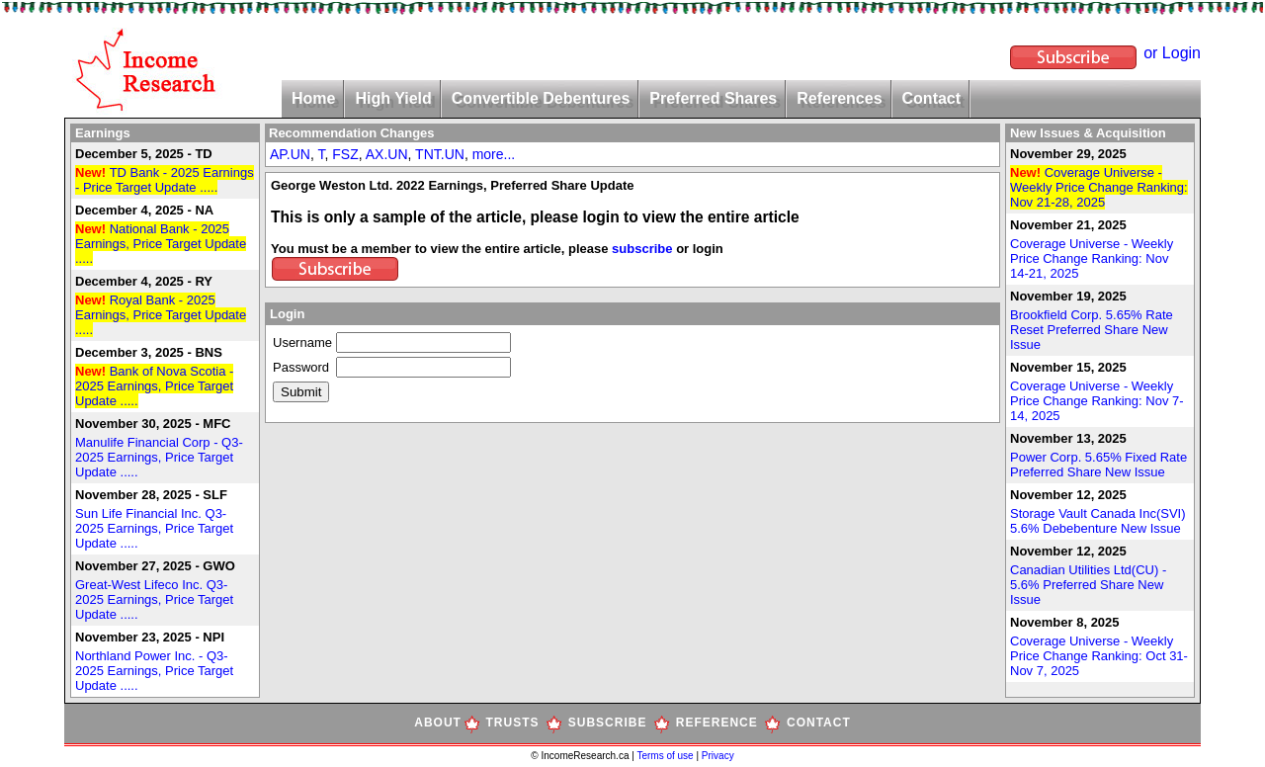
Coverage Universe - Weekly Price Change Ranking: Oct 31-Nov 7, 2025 (1099, 656)
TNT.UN (439, 154)
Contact (932, 98)
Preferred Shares (713, 98)
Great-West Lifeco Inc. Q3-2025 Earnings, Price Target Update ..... (154, 599)
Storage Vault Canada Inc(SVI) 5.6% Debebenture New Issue (1098, 521)
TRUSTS (513, 722)
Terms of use (666, 755)
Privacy (718, 755)
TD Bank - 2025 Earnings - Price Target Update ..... (164, 180)
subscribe (642, 248)
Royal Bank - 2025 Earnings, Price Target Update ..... (160, 315)
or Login (1172, 52)
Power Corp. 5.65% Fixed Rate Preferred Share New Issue (1098, 464)
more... (494, 154)
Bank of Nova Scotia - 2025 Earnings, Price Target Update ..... (154, 386)
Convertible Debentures (541, 98)
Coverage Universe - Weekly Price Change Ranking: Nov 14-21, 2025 (1091, 258)
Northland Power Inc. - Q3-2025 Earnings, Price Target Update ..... (154, 670)
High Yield (393, 98)
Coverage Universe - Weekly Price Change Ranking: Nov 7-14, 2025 (1097, 401)
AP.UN (290, 154)
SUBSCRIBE (607, 722)
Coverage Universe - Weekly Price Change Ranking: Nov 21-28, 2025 (1099, 187)
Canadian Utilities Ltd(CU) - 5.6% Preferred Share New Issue (1088, 584)
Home (313, 98)
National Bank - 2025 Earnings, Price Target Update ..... (160, 243)
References (839, 98)
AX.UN (387, 154)
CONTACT (819, 722)
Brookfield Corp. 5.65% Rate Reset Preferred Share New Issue (1091, 329)
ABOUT (438, 722)
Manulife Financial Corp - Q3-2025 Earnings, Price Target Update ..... (159, 457)
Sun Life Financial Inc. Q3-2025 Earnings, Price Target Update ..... (154, 528)
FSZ (345, 154)
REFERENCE (717, 722)
